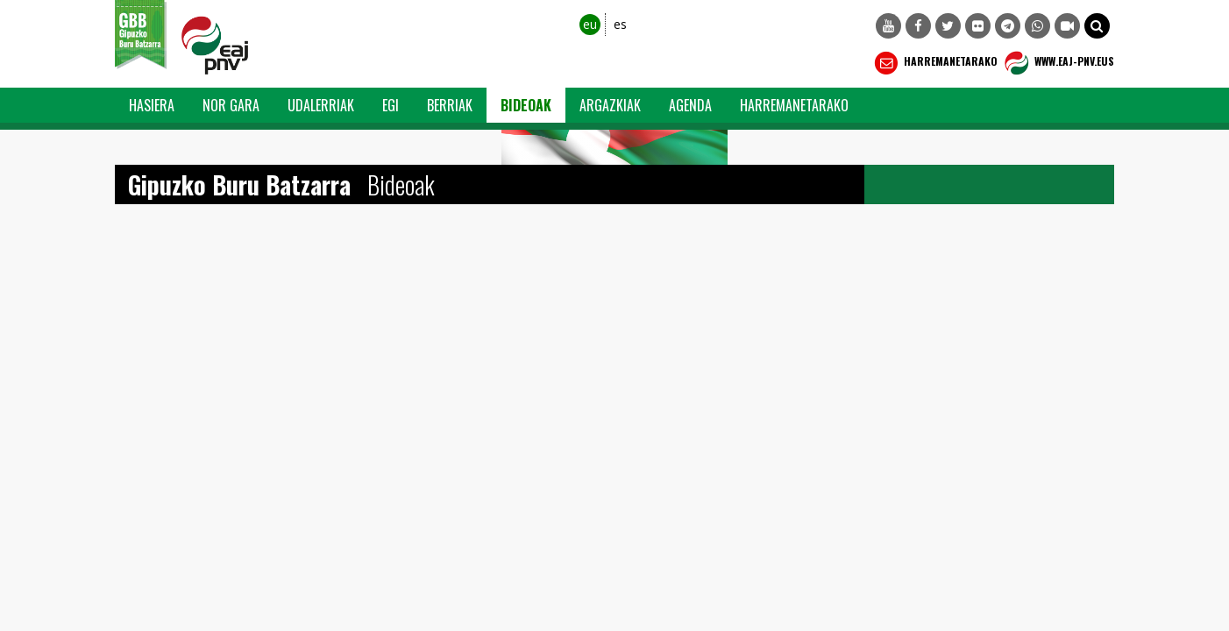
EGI (390, 105)
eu (590, 24)
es (620, 24)
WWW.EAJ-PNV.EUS (1057, 63)
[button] (1097, 26)
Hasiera (151, 105)
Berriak (449, 105)
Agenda (690, 105)
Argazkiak (610, 105)
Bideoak (526, 105)
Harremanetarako (934, 63)
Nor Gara (230, 105)
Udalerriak (321, 105)
